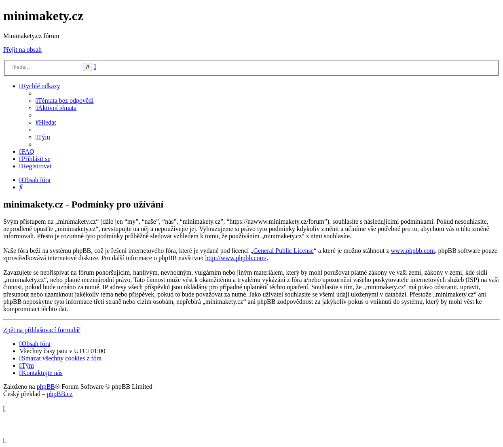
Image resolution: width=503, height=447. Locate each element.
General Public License (283, 250)
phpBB (46, 386)
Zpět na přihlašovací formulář (41, 329)
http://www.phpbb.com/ (235, 257)
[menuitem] (65, 100)
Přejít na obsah (22, 49)
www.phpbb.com (413, 250)
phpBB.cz (60, 393)
